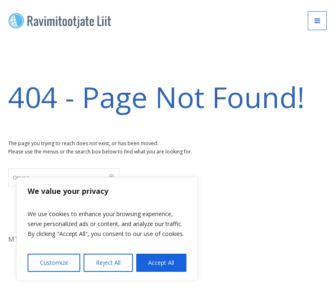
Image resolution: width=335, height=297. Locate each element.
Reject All (108, 262)
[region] (107, 228)
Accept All (161, 262)
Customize (54, 262)
